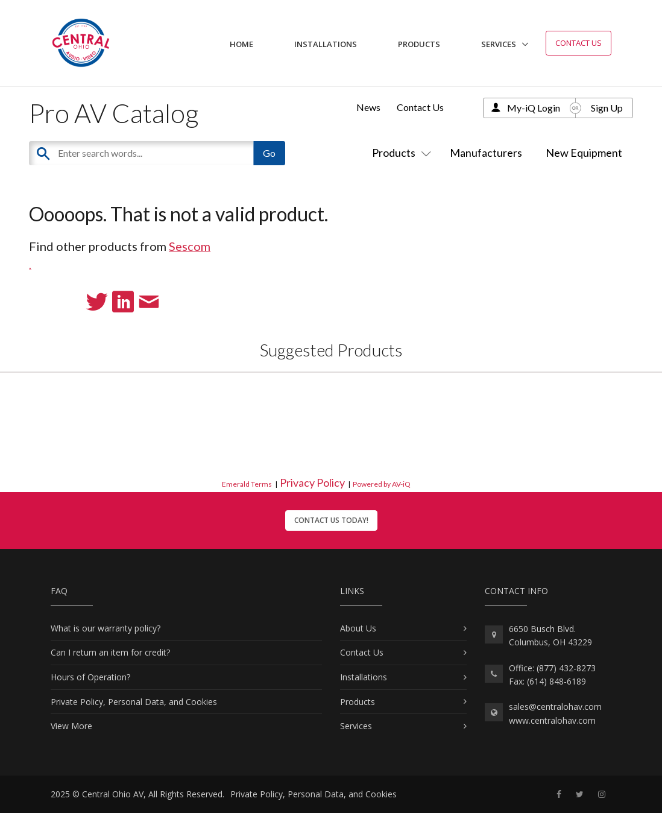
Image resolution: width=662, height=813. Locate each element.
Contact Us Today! (331, 520)
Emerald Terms (247, 484)
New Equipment (584, 152)
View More (71, 726)
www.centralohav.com (552, 720)
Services (498, 44)
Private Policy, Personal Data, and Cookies (134, 701)
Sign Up (607, 107)
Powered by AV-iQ (382, 484)
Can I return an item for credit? (110, 652)
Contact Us (578, 42)
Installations (325, 44)
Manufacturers (486, 152)
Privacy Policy (312, 482)
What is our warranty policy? (105, 628)
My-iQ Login (533, 107)
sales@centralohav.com (555, 706)
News (368, 107)
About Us (358, 628)
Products (419, 44)
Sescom (189, 246)
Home (241, 44)
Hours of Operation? (90, 677)
